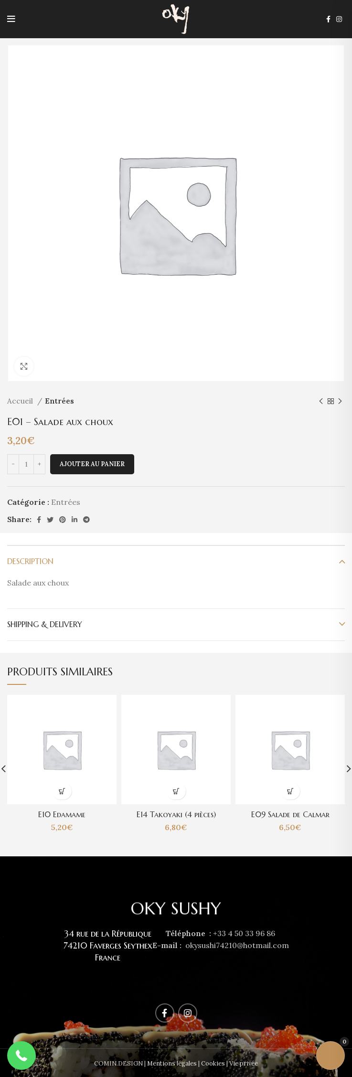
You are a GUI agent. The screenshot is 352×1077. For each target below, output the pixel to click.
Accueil (21, 400)
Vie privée (243, 1063)
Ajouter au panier (92, 464)
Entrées (59, 400)
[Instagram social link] (339, 19)
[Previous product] (321, 401)
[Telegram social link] (86, 519)
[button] (21, 1055)
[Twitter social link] (50, 519)
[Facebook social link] (328, 19)
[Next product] (340, 401)
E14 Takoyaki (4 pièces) (176, 814)
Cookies (213, 1063)
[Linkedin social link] (74, 519)
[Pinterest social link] (62, 519)
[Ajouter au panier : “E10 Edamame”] (61, 791)
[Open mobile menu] (11, 19)
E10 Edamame (62, 814)
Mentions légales (172, 1063)
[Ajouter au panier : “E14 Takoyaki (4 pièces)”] (176, 791)
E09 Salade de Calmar (290, 814)
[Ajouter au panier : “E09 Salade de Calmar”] (290, 791)
